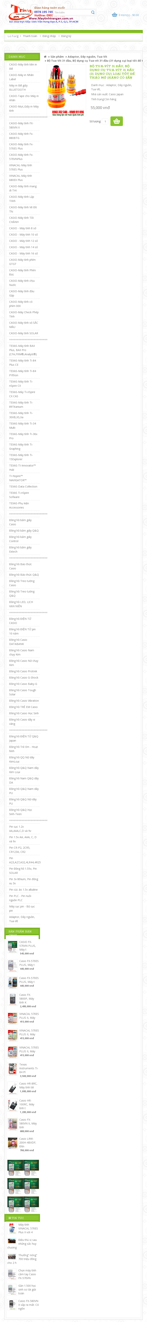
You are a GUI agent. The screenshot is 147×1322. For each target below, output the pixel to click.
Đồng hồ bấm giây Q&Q (24, 530)
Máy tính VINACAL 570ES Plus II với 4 (28, 1228)
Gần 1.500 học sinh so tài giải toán (27, 1289)
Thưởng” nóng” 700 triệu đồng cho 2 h (22, 1259)
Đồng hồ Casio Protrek (23, 671)
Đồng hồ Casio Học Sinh (24, 713)
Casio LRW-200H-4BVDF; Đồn (27, 1142)
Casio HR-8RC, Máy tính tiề (28, 1085)
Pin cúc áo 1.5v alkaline (23, 889)
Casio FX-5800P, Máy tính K (26, 998)
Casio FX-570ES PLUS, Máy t (29, 963)
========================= (28, 117)
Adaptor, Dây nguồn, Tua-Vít (87, 56)
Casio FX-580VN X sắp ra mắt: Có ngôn (28, 1304)
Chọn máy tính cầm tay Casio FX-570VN (27, 1274)
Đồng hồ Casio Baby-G (23, 684)
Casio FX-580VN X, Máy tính (28, 1123)
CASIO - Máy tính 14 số (23, 247)
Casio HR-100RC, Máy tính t (26, 1104)
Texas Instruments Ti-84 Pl (28, 1068)
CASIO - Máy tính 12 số (23, 241)
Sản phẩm (57, 56)
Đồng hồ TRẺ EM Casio (23, 707)
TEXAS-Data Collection (23, 486)
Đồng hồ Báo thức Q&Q (24, 574)
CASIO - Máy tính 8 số (22, 228)
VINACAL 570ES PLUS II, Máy (29, 1015)
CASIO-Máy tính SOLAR (23, 333)
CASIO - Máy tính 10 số (23, 234)
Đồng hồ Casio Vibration (24, 700)
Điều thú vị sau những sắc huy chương (22, 1243)
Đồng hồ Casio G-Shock (23, 677)
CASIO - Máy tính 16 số (23, 253)
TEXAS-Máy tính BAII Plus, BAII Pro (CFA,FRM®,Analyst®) (23, 350)
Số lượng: (95, 121)
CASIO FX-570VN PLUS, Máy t (27, 945)
